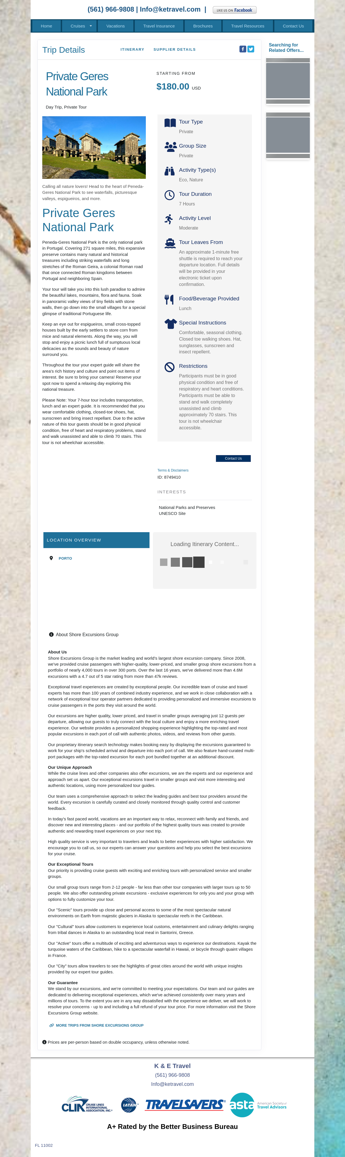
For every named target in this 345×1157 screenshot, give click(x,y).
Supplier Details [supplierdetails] (174, 49)
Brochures (203, 26)
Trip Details (63, 49)
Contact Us (293, 26)
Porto (65, 558)
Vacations (115, 26)
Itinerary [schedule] (132, 49)
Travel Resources (247, 26)
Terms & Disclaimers (172, 470)
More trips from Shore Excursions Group (96, 1025)
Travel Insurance (159, 26)
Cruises (78, 26)
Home (46, 26)
